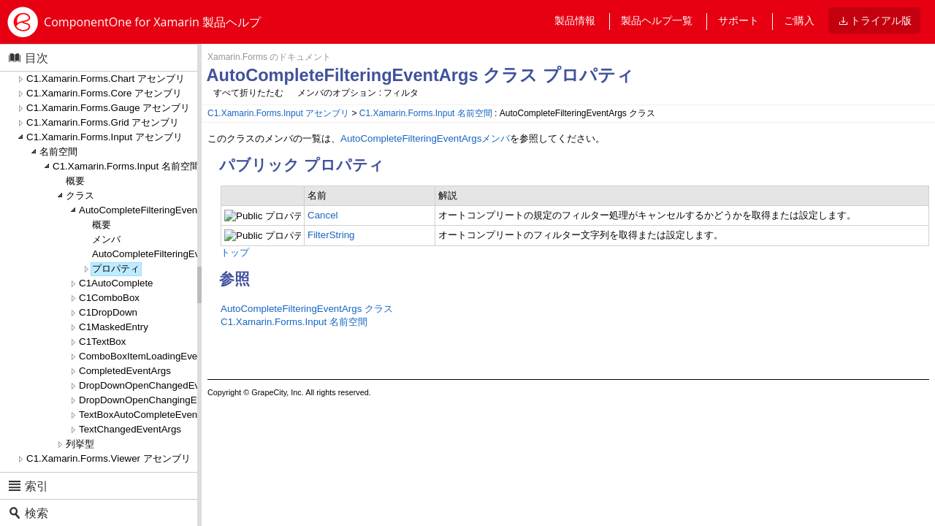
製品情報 (574, 20)
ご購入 (799, 20)
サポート (738, 20)
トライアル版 (881, 20)
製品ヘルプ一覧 (656, 20)
